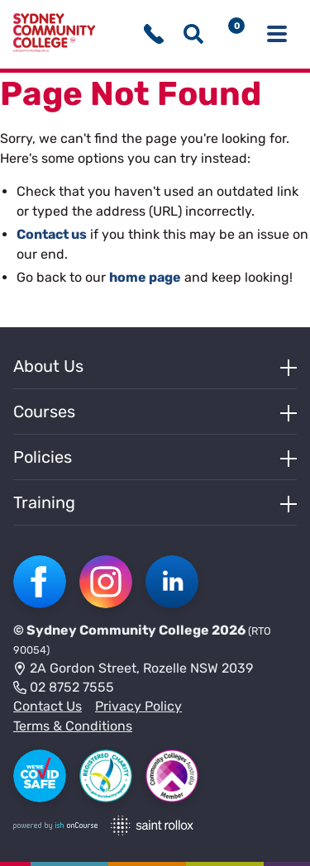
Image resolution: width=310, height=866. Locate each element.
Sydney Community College (117, 630)
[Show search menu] (193, 34)
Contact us (52, 234)
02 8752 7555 (63, 688)
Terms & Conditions (72, 726)
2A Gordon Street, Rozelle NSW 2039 (133, 669)
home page (145, 277)
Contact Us (47, 706)
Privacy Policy (138, 706)
